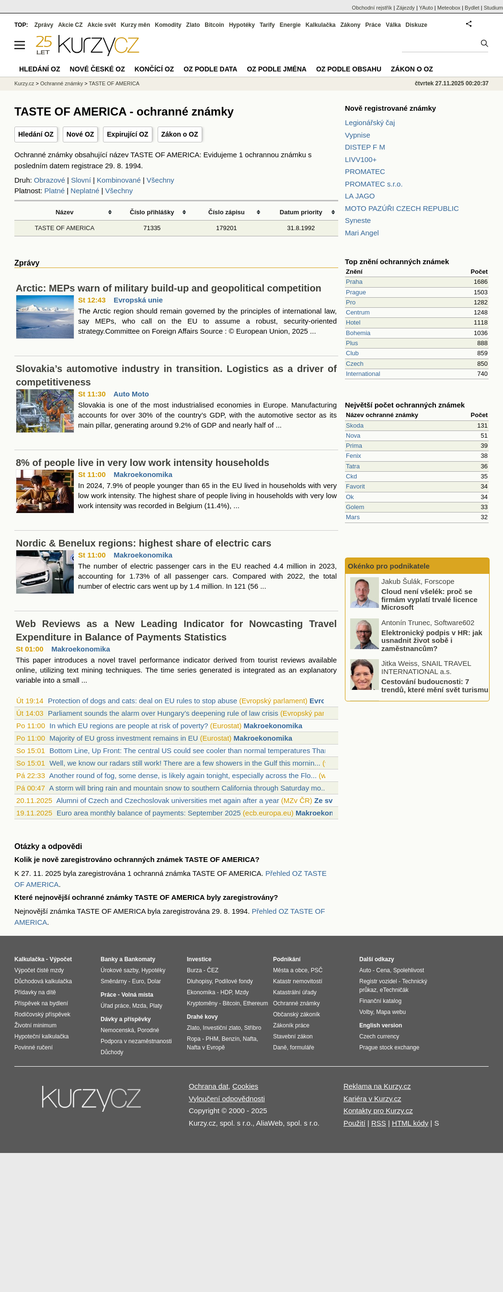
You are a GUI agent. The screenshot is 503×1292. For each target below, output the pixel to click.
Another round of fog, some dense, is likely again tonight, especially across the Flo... (183, 775)
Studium (493, 8)
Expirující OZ (127, 134)
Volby (366, 1012)
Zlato (193, 25)
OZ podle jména (276, 69)
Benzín (231, 1039)
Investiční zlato (221, 1027)
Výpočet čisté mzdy (39, 970)
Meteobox (448, 8)
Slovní (81, 180)
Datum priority (301, 212)
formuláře (302, 1047)
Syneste (358, 220)
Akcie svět (102, 25)
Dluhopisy (199, 981)
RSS (378, 1123)
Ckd (351, 476)
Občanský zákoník (296, 1014)
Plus (352, 343)
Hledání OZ (36, 134)
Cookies (245, 1086)
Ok (350, 497)
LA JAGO (360, 196)
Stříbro (252, 1027)
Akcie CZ (70, 25)
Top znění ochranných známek (397, 261)
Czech (355, 363)
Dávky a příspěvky (126, 1019)
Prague (356, 292)
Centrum (358, 312)
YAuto (426, 8)
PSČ (317, 970)
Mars (353, 517)
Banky (109, 959)
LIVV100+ (361, 159)
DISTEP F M (365, 147)
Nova (353, 435)
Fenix (353, 455)
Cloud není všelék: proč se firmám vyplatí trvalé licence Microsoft (429, 600)
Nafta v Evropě (206, 1047)
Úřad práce (115, 1005)
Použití (354, 1123)
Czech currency (379, 1036)
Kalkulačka (321, 25)
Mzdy (242, 992)
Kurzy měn (135, 25)
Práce (373, 25)
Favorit (355, 486)
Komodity (168, 25)
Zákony (350, 25)
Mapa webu (391, 1012)
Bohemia (358, 333)
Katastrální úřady (295, 992)
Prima (354, 445)
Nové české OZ (97, 69)
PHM (212, 1039)
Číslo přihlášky (152, 212)
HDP (226, 992)
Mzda (139, 1005)
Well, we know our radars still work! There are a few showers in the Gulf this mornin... (184, 763)
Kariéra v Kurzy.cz (372, 1098)
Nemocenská (117, 1030)
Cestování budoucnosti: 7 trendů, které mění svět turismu (434, 686)
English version (380, 1025)
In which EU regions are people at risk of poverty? (128, 726)
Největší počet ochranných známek (405, 405)
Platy (155, 1005)
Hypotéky (242, 25)
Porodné (148, 1030)
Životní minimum (35, 1025)
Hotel (353, 322)
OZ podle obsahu (348, 69)
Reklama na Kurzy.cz (377, 1086)
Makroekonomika (143, 474)
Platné (55, 190)
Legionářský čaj (370, 122)
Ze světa (328, 800)
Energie (290, 25)
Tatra (353, 466)
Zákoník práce (291, 1025)
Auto (365, 970)
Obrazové (49, 180)
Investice (199, 959)
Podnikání (286, 959)
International (363, 373)
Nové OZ (80, 134)
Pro (350, 302)
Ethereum (255, 1003)
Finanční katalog (380, 1001)
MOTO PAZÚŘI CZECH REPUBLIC (402, 208)
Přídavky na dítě (35, 992)
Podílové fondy (233, 981)
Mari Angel (362, 233)
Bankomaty (139, 959)
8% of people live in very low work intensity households (142, 462)
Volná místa (137, 994)
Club (352, 353)
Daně (280, 1047)
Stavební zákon (293, 1036)
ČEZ (212, 970)
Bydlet (472, 8)
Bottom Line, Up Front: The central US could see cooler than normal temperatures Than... (191, 750)
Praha (354, 281)
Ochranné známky (61, 83)
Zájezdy (405, 8)
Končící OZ (154, 69)
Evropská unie (138, 300)
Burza (194, 970)
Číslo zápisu (226, 212)
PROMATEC (365, 171)
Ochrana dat (209, 1086)
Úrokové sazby (119, 970)
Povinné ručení (33, 1047)
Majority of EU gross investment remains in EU (123, 738)
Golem (355, 507)
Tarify (267, 25)
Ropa (194, 1039)
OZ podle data (210, 69)
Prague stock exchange (389, 1047)
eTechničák (394, 990)
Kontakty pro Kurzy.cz (378, 1110)
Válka (393, 25)
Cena (383, 970)
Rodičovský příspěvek (42, 1014)
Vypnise (357, 135)
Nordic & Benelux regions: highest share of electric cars (144, 543)
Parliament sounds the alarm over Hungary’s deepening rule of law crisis (163, 713)
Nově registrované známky (390, 108)
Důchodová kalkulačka (43, 981)
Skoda (355, 425)
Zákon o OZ (179, 134)
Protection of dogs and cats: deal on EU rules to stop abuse (142, 701)
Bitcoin (214, 25)
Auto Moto (131, 394)
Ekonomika (201, 992)
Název (65, 212)
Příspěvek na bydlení (41, 1003)
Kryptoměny (202, 1003)
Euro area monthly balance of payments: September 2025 (148, 813)
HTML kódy (410, 1123)
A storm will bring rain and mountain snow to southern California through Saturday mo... (188, 788)
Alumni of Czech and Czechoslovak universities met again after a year (167, 800)
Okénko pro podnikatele (389, 566)
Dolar (154, 981)
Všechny (160, 180)
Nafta (250, 1039)
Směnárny (114, 981)
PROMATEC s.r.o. (374, 184)
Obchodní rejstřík (372, 8)
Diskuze (416, 25)
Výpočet (60, 959)
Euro (138, 981)
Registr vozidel (378, 981)
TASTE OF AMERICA (64, 228)
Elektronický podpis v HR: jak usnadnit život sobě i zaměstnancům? (431, 641)
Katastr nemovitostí (297, 981)
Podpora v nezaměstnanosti (136, 1041)
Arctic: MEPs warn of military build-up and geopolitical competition (168, 288)
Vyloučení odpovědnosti (227, 1098)
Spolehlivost (408, 970)
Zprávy (43, 25)
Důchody (112, 1052)
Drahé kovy (202, 1016)
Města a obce (290, 970)
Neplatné (84, 190)
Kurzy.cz (24, 83)
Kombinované (119, 180)
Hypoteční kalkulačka (41, 1036)
